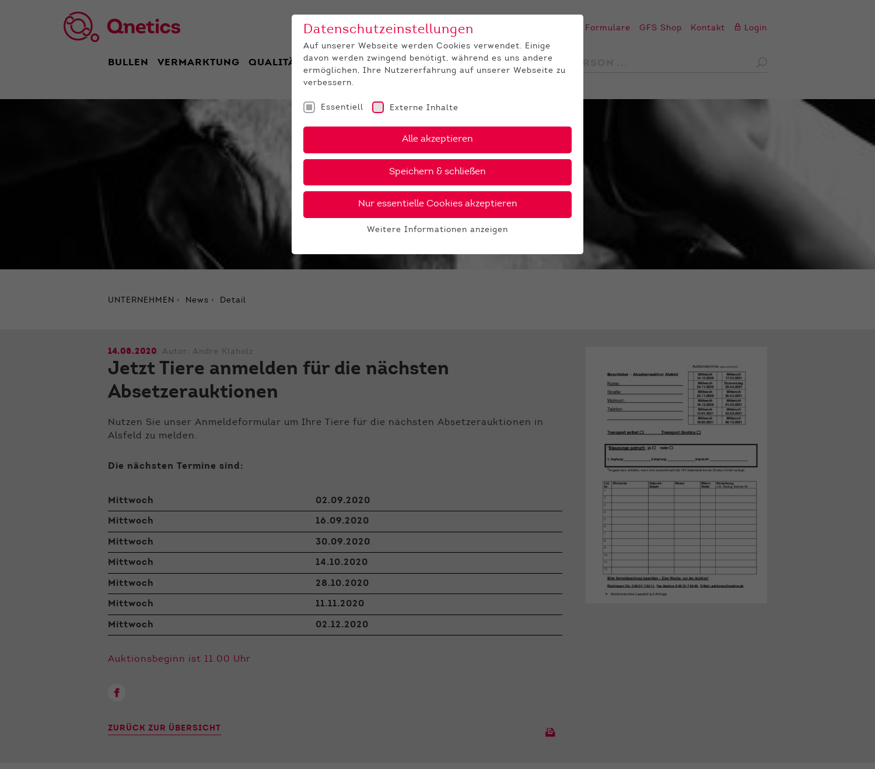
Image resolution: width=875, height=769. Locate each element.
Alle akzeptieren (437, 139)
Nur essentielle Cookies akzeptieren (437, 204)
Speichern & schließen (437, 172)
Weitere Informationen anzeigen (437, 230)
